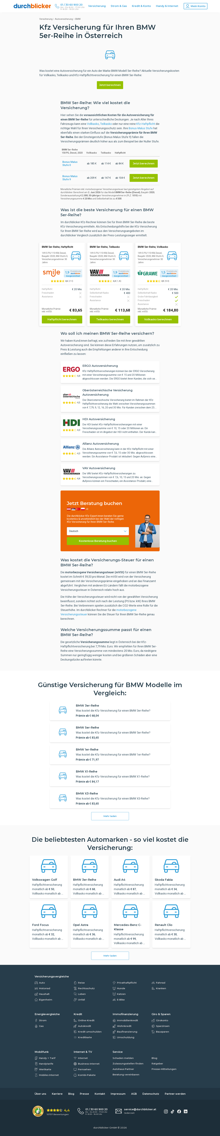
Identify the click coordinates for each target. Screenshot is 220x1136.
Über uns (40, 1093)
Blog (71, 1093)
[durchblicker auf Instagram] (166, 1111)
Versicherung (97, 6)
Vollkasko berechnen (158, 319)
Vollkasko (93, 123)
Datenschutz (150, 1093)
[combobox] (98, 531)
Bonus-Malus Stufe (141, 128)
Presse (84, 1093)
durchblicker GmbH (105, 1127)
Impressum (118, 1093)
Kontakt (100, 1093)
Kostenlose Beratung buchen (98, 541)
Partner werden (175, 1093)
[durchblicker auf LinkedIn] (186, 1111)
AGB (134, 1093)
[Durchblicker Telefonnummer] (72, 4)
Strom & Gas (119, 6)
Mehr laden (110, 816)
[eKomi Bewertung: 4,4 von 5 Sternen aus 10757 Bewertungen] (51, 1111)
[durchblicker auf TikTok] (172, 1111)
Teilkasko (106, 123)
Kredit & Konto (141, 6)
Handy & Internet (167, 6)
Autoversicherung (64, 19)
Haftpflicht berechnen (62, 319)
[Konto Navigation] (195, 6)
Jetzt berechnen (110, 85)
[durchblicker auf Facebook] (179, 1111)
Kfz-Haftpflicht (145, 123)
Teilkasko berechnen (110, 319)
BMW (78, 19)
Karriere (57, 1093)
